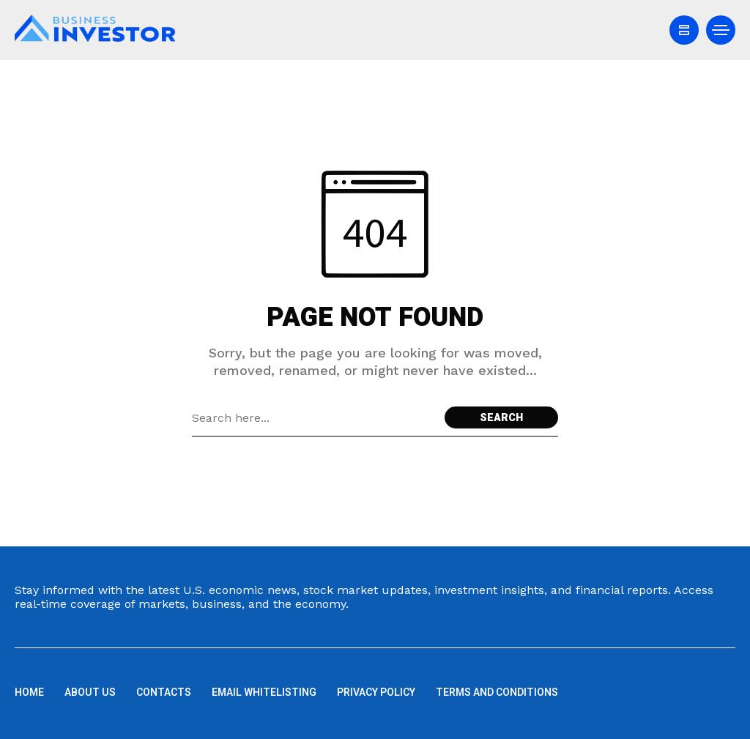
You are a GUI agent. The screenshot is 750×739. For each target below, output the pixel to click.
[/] (684, 30)
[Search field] (314, 417)
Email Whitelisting (264, 692)
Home (29, 692)
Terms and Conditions (497, 692)
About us (90, 692)
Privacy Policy (376, 692)
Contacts (163, 692)
